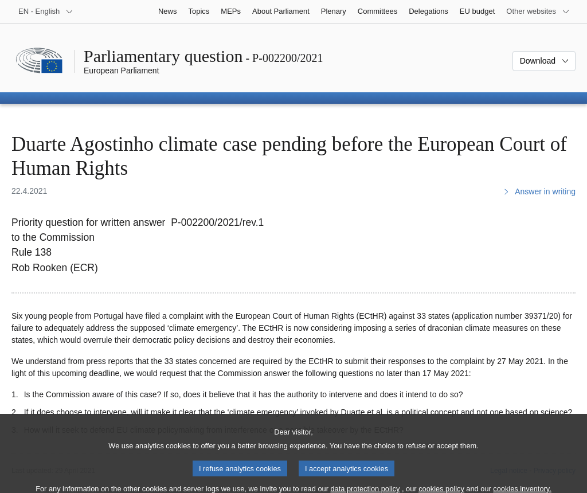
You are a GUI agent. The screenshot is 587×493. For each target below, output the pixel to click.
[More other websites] (538, 11)
